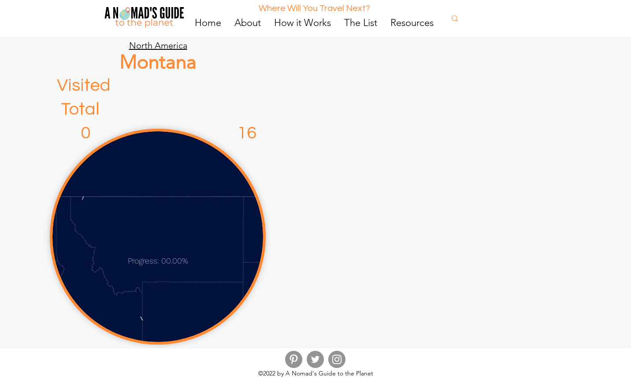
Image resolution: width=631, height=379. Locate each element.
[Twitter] (315, 359)
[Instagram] (336, 359)
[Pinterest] (293, 359)
